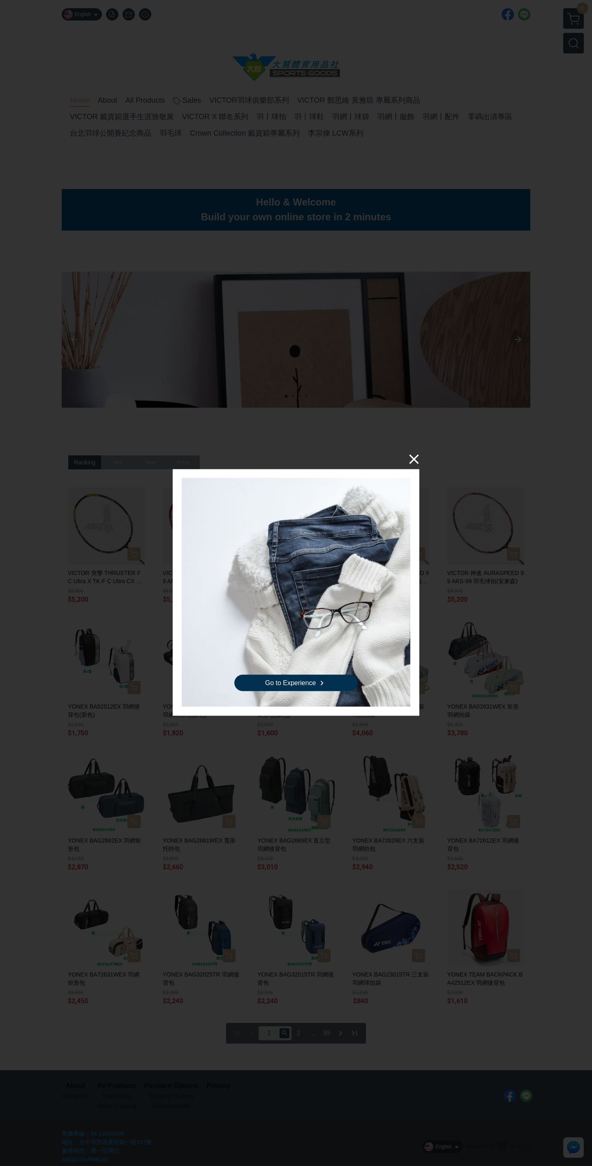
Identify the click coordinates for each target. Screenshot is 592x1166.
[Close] (414, 458)
